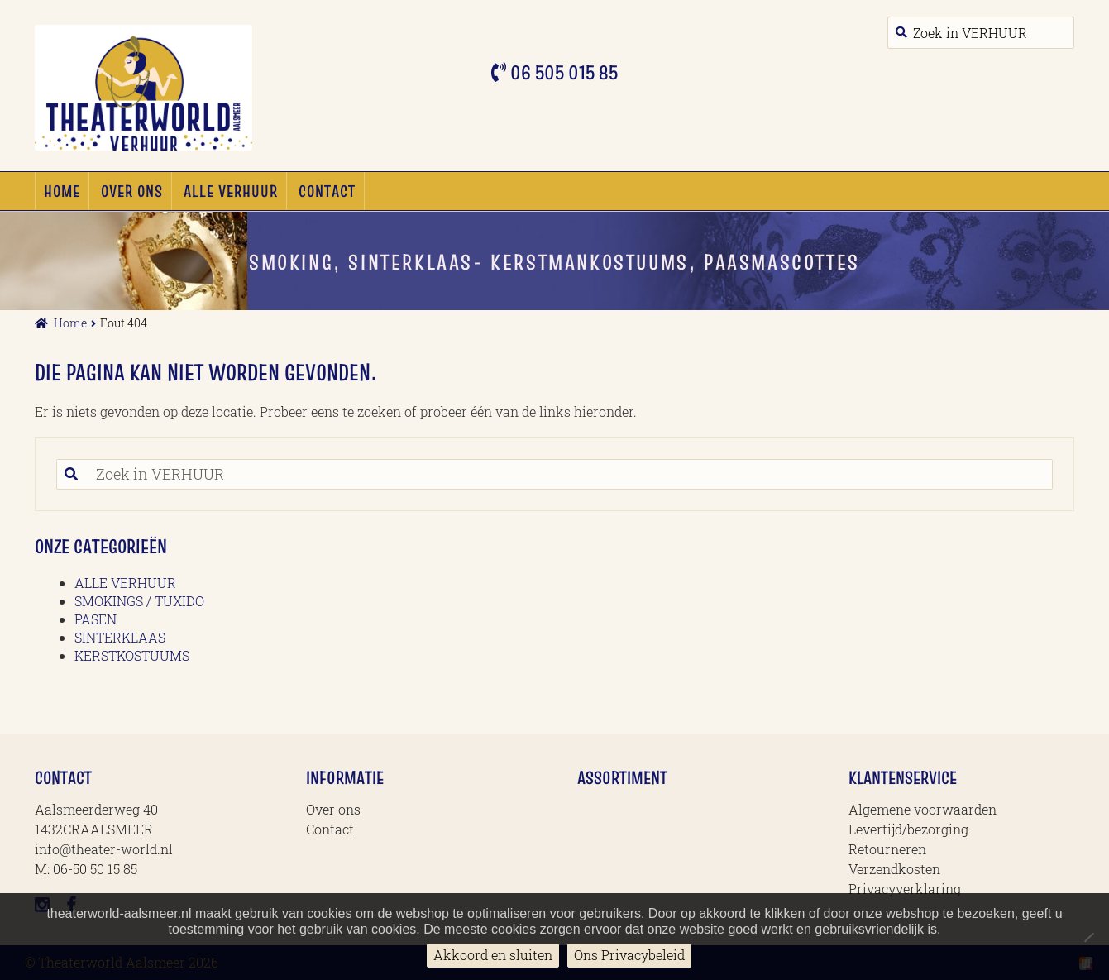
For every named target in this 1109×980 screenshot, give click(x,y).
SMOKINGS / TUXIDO (139, 601)
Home (62, 191)
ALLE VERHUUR (231, 191)
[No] (1088, 937)
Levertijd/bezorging (908, 829)
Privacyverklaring (904, 888)
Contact (327, 191)
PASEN (95, 619)
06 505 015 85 (562, 72)
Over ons (132, 191)
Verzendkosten (894, 868)
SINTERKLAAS (119, 637)
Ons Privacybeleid (629, 954)
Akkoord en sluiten (492, 954)
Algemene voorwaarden (922, 809)
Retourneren (887, 849)
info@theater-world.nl (104, 849)
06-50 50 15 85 (95, 868)
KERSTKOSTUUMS (131, 655)
